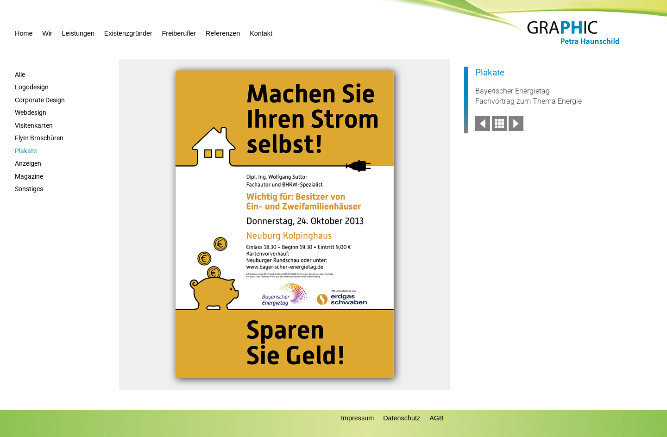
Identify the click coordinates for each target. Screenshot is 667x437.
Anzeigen (28, 164)
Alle (20, 75)
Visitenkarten (34, 126)
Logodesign (32, 87)
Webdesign (30, 113)
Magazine (29, 177)
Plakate (26, 151)
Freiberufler (179, 33)
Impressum (357, 418)
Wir (47, 33)
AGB (436, 418)
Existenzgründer (128, 33)
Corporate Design (40, 100)
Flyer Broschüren (39, 138)
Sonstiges (29, 189)
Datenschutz (401, 418)
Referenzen (223, 33)
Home (23, 33)
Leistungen (78, 33)
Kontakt (261, 33)
